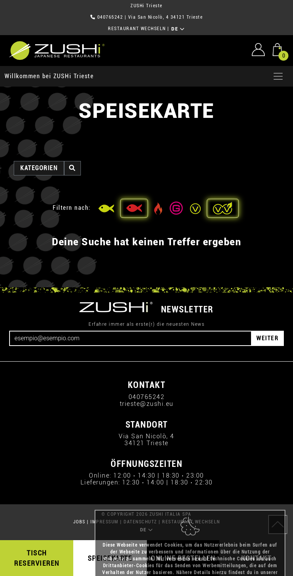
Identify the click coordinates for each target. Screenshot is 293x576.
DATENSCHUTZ (140, 522)
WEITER (267, 338)
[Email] (130, 338)
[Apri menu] (278, 76)
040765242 (110, 17)
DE (178, 29)
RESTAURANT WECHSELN (137, 28)
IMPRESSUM (104, 522)
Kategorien (39, 168)
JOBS (79, 522)
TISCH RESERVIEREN (37, 558)
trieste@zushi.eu (147, 403)
